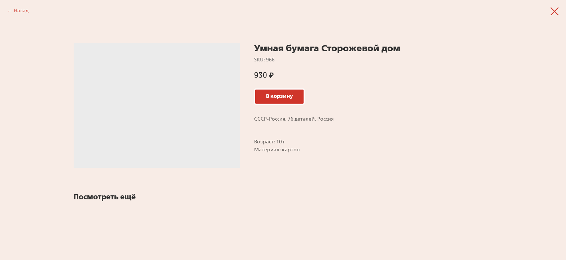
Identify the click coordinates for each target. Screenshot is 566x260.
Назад (21, 10)
